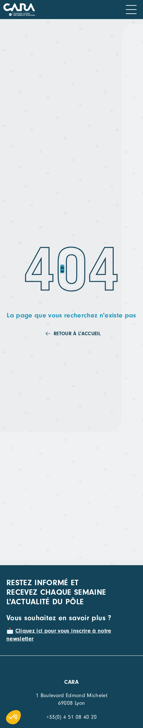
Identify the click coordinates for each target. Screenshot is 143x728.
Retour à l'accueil (77, 333)
